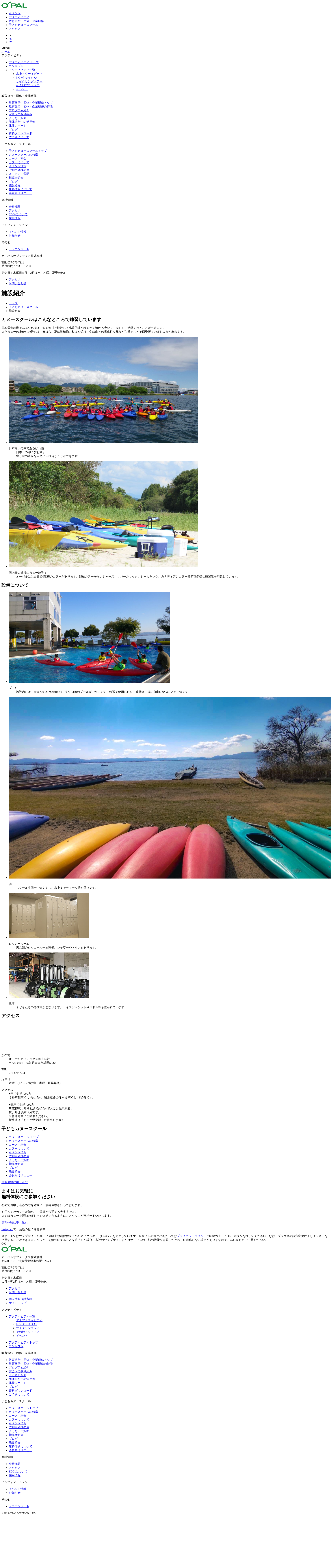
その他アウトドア (28, 85)
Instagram (7, 1229)
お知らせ (15, 235)
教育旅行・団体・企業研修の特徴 (31, 106)
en (11, 38)
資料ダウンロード (20, 133)
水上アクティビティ (29, 73)
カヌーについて (19, 162)
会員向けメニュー (20, 193)
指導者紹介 (16, 177)
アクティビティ (19, 17)
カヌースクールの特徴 (23, 154)
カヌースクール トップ (24, 1137)
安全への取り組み (20, 114)
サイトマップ (17, 1302)
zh (10, 41)
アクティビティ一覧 (22, 69)
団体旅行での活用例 (22, 121)
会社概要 (15, 206)
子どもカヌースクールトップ (28, 150)
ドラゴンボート (19, 249)
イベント (15, 13)
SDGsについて (18, 214)
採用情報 (15, 218)
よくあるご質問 (19, 173)
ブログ (13, 129)
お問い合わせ (17, 283)
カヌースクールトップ (23, 1408)
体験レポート (17, 125)
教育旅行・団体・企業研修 (26, 21)
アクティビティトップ (23, 1342)
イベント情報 (17, 166)
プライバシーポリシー (191, 1236)
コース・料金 (17, 158)
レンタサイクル (26, 77)
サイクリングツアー (29, 81)
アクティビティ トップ (24, 62)
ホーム (5, 51)
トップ (13, 303)
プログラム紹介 (19, 110)
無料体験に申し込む (14, 1182)
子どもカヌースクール (23, 24)
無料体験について (20, 189)
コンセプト (16, 66)
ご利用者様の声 (19, 170)
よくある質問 (17, 118)
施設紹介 (15, 185)
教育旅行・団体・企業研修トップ (31, 102)
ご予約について (19, 137)
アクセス (15, 28)
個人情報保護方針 (20, 1299)
